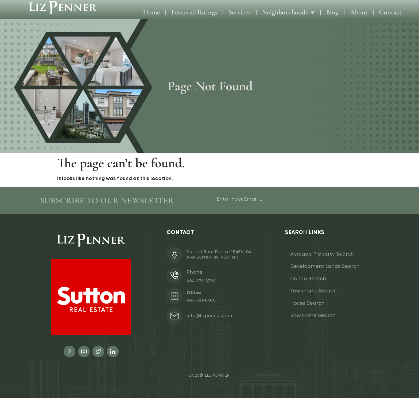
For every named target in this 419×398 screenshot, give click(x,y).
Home (151, 12)
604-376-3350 (201, 281)
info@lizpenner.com (209, 316)
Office (194, 293)
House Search (307, 303)
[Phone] (174, 275)
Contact (390, 12)
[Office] (174, 296)
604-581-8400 (201, 300)
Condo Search (308, 279)
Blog (332, 12)
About (359, 12)
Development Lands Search (324, 266)
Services (239, 12)
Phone (195, 272)
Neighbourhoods (288, 12)
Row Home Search (313, 316)
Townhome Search (313, 291)
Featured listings (194, 12)
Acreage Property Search (322, 254)
